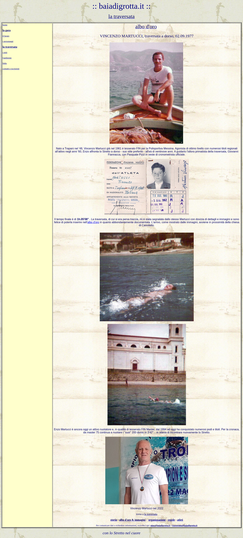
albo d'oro (93, 222)
